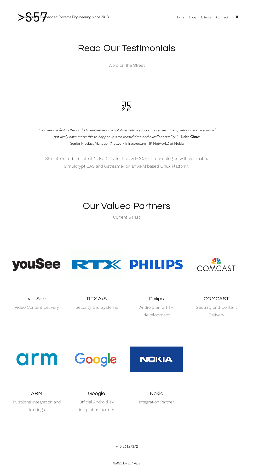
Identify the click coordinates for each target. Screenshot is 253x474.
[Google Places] (237, 17)
